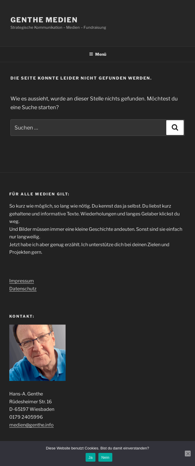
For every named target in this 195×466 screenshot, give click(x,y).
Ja (91, 457)
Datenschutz (23, 289)
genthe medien (44, 20)
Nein (105, 457)
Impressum (21, 281)
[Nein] (188, 453)
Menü (97, 54)
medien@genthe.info (31, 425)
